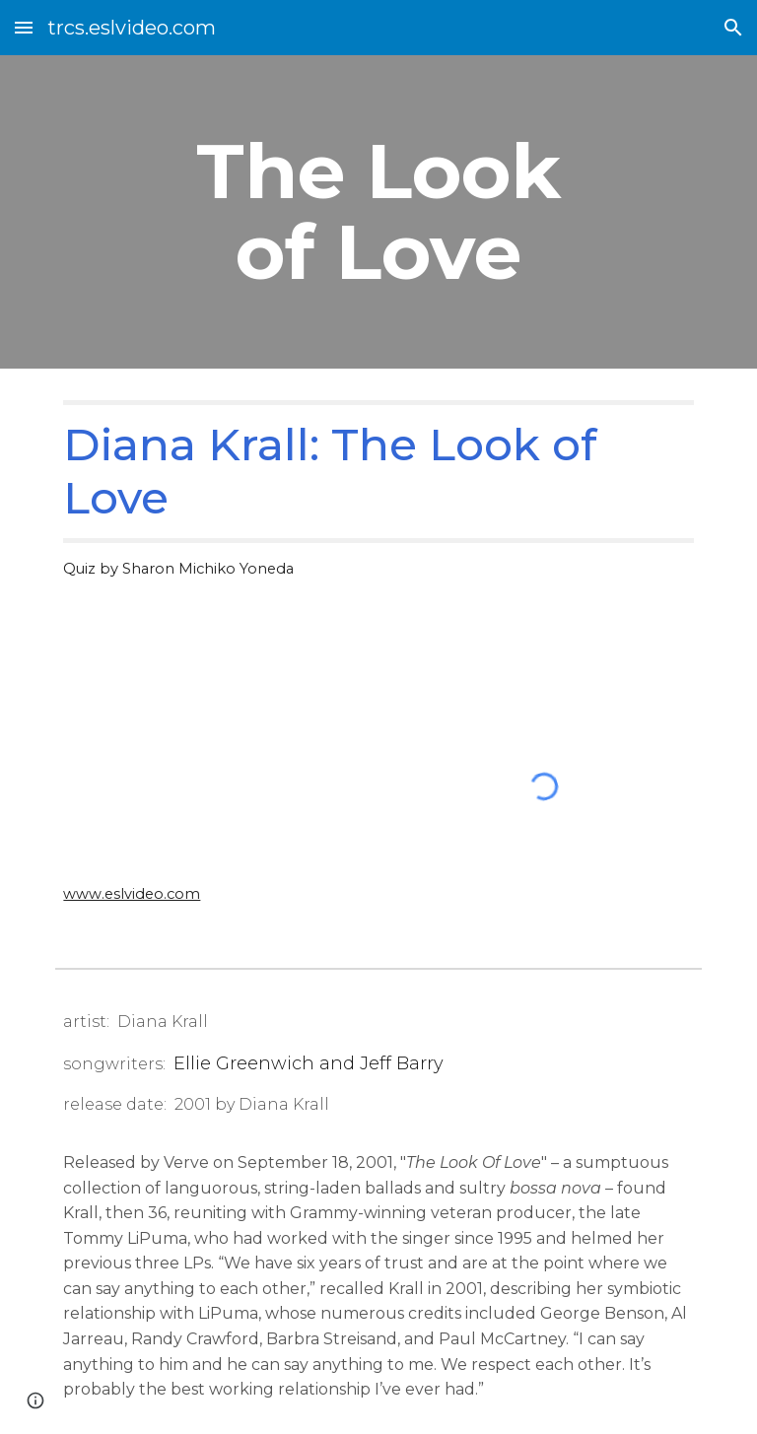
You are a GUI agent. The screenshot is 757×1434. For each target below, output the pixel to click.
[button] (23, 27)
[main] (378, 211)
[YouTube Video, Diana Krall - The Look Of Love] (212, 752)
